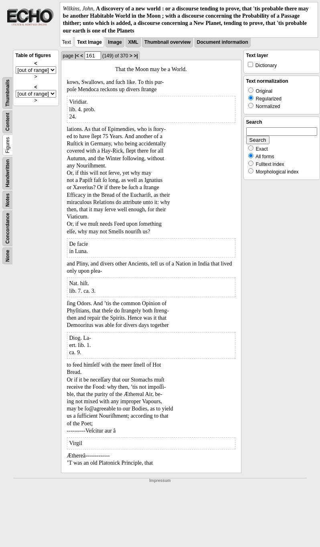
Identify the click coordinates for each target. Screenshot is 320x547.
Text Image (89, 42)
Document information (222, 42)
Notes (7, 199)
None (7, 256)
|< (77, 56)
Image (115, 42)
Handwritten (7, 173)
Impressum (159, 480)
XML (133, 42)
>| (136, 56)
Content (7, 121)
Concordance (7, 228)
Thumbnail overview (167, 42)
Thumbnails (7, 93)
